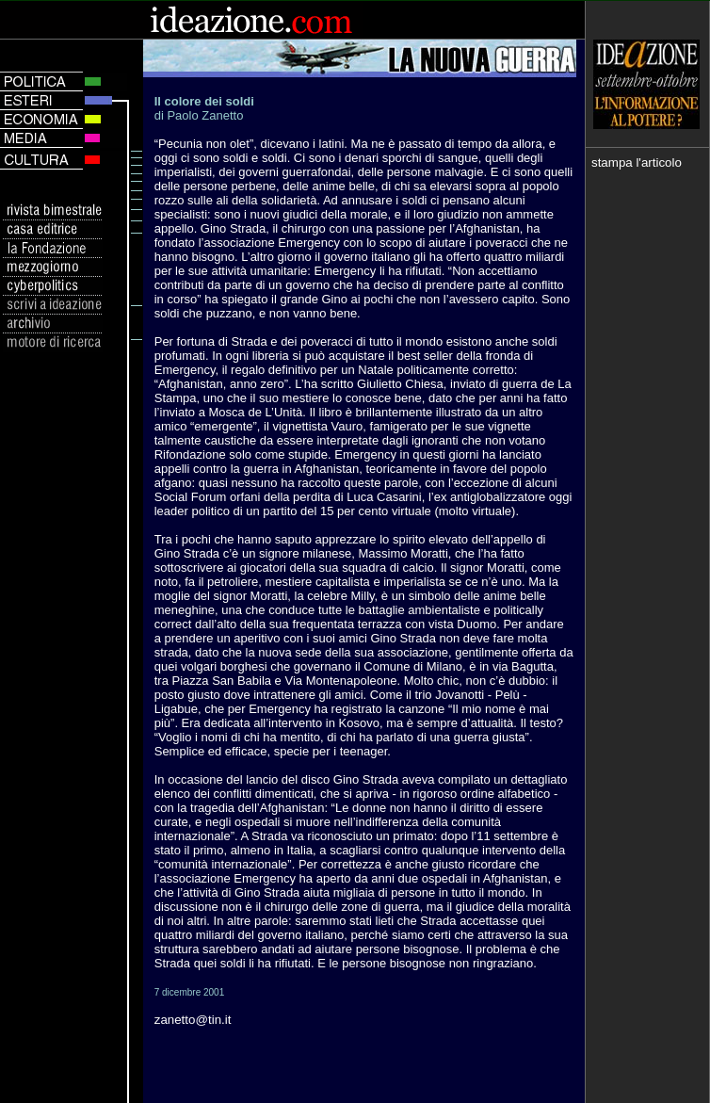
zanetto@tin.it (193, 1020)
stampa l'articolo (636, 162)
